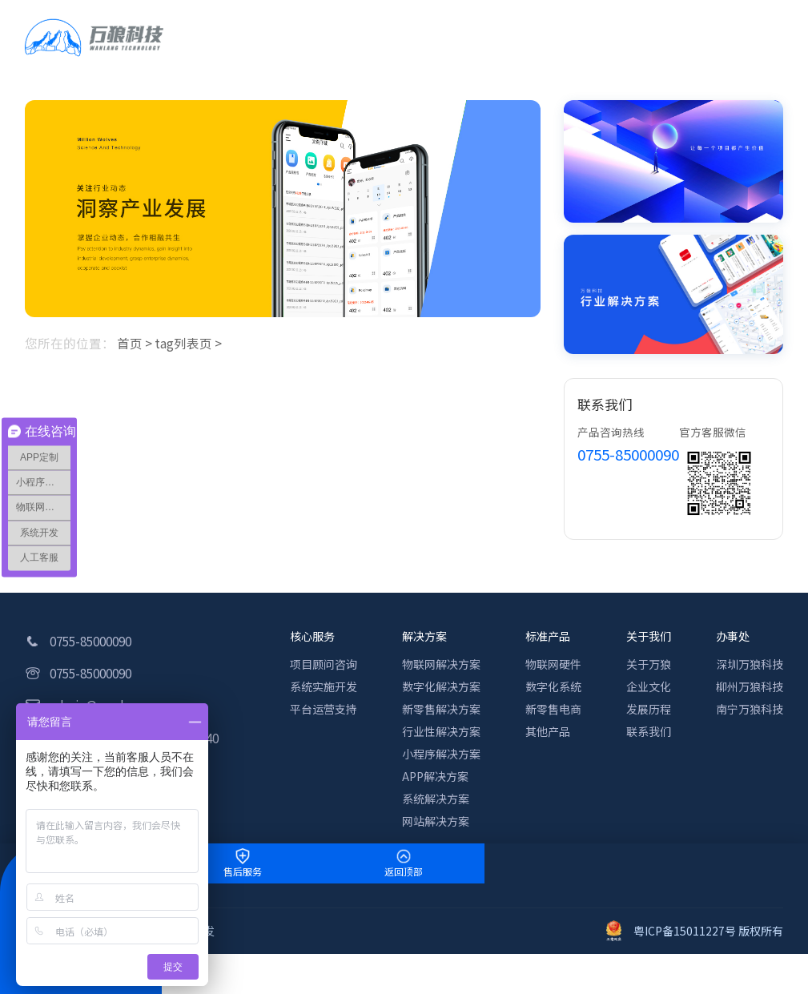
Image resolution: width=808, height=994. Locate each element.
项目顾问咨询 (323, 664)
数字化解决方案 (441, 686)
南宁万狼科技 (749, 709)
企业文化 (648, 686)
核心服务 (312, 636)
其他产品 (547, 731)
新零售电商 (553, 709)
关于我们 (648, 636)
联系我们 (648, 731)
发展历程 (648, 709)
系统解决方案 (435, 799)
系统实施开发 (323, 686)
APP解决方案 (435, 776)
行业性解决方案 (441, 731)
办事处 (733, 636)
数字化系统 (553, 686)
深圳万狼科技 (749, 664)
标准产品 (547, 636)
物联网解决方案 (441, 664)
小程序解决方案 (441, 754)
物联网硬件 (553, 664)
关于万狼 (648, 664)
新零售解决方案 (441, 709)
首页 (130, 343)
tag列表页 (183, 343)
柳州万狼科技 (749, 686)
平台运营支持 (323, 709)
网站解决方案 (435, 821)
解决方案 (424, 636)
